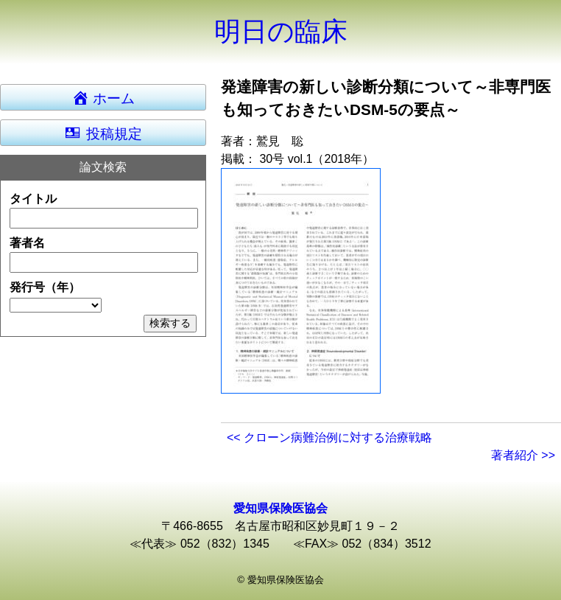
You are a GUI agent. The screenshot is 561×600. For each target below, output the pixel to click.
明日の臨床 (280, 31)
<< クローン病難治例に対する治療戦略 (329, 437)
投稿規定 (102, 133)
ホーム (110, 97)
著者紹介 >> (523, 455)
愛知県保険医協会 (280, 508)
